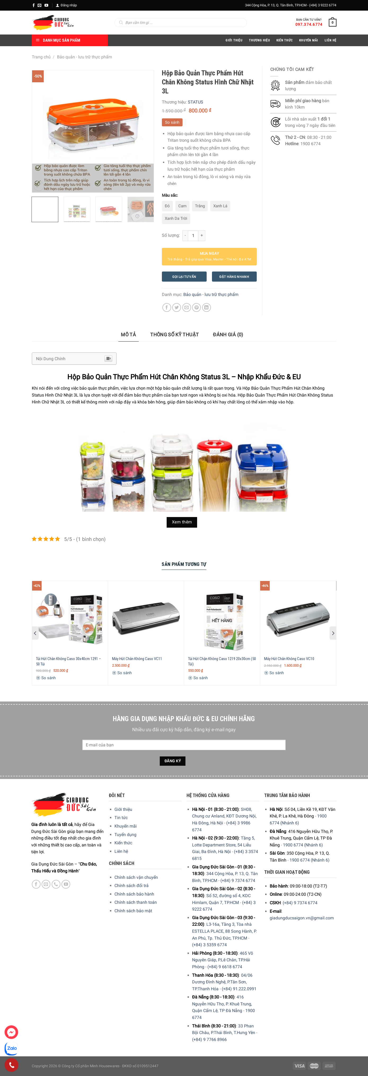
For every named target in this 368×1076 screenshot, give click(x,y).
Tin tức (121, 817)
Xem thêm (182, 522)
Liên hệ (121, 851)
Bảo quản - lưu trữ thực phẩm (84, 56)
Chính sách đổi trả (131, 885)
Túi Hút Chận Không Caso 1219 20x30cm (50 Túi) (222, 661)
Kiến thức (284, 40)
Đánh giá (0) (228, 334)
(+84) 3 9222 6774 (322, 5)
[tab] (128, 334)
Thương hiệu (259, 40)
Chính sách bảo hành (134, 894)
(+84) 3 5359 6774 (209, 944)
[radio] (167, 206)
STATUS (195, 102)
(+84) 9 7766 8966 (209, 1039)
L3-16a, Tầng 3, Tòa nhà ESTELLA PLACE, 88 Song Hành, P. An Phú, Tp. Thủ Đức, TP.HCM (224, 931)
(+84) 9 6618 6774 (224, 966)
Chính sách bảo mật (133, 910)
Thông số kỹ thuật (174, 334)
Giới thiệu (123, 809)
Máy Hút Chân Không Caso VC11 (137, 658)
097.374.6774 (309, 24)
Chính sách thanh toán (135, 902)
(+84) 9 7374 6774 (237, 880)
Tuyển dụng (125, 834)
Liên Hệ (330, 40)
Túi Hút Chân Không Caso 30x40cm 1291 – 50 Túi (68, 661)
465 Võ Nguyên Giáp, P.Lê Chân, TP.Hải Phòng (222, 960)
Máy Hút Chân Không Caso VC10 (289, 658)
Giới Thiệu (233, 40)
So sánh (172, 122)
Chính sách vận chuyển (136, 877)
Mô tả (128, 334)
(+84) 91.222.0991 (239, 988)
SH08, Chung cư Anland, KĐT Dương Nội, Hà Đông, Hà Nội (224, 816)
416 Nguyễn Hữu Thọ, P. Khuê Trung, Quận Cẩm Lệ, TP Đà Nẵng (222, 1004)
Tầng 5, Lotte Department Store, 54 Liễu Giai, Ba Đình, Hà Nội (223, 845)
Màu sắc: (170, 195)
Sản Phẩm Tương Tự (184, 564)
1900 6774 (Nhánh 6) (303, 844)
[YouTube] (46, 5)
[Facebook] (34, 5)
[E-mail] (39, 5)
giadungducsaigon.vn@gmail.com (302, 917)
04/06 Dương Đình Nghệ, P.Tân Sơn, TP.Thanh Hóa (222, 982)
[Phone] (11, 1065)
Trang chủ (41, 56)
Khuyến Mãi (308, 40)
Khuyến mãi (125, 826)
